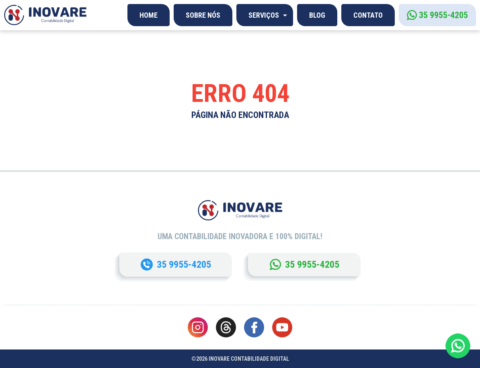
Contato (368, 15)
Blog (317, 15)
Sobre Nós (203, 15)
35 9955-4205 (443, 15)
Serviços (263, 15)
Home (148, 15)
